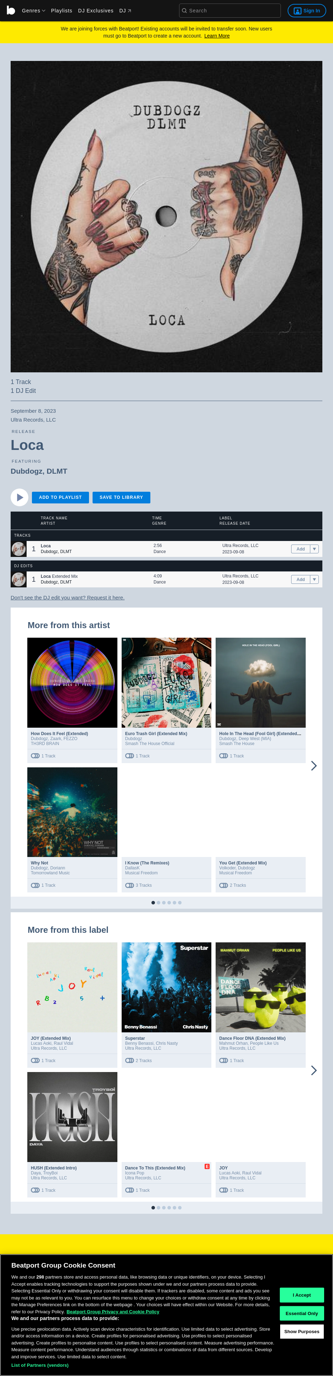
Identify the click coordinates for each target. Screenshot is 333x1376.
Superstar (135, 1038)
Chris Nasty (167, 1043)
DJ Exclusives (95, 10)
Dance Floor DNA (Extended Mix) (252, 1038)
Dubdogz (27, 471)
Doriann (57, 867)
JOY (223, 1168)
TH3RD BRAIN (45, 743)
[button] (19, 549)
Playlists (61, 10)
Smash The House (236, 743)
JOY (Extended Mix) (51, 1038)
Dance (160, 551)
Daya (36, 1173)
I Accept (302, 1298)
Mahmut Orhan (233, 1043)
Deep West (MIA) (255, 738)
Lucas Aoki (41, 1043)
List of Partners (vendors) (40, 1368)
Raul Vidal (63, 1043)
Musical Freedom (141, 872)
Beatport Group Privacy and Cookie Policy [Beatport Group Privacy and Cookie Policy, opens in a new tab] (113, 1314)
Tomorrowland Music (50, 872)
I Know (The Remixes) (147, 863)
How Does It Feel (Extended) (59, 733)
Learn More (217, 36)
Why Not (39, 863)
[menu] (31, 10)
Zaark (55, 738)
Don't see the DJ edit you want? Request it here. (67, 597)
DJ (125, 10)
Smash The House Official (149, 743)
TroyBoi (50, 1173)
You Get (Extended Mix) (243, 863)
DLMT (56, 471)
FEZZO (70, 738)
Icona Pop (134, 1173)
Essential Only (302, 1316)
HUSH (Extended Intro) (54, 1168)
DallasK (132, 867)
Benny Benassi (139, 1043)
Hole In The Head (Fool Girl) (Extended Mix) (263, 733)
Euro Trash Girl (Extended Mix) (156, 733)
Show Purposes (302, 1334)
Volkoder (227, 867)
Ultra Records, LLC (240, 545)
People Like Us (264, 1043)
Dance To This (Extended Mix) (155, 1168)
